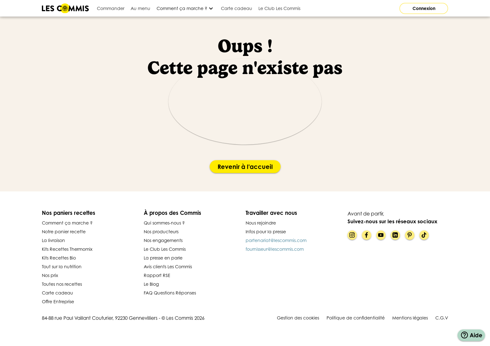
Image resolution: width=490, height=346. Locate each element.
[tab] (111, 8)
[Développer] (185, 8)
